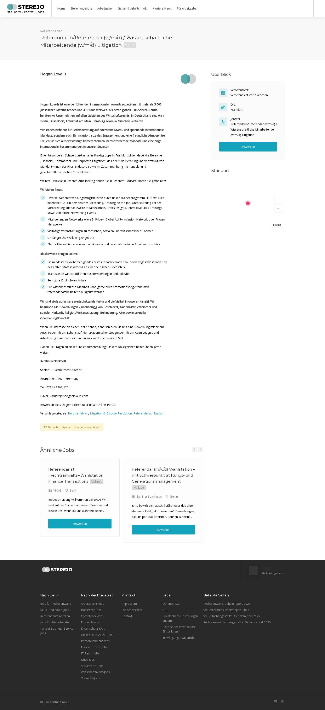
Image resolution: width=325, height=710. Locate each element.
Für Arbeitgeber (187, 8)
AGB (165, 610)
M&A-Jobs (88, 660)
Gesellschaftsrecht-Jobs (97, 635)
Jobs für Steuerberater (55, 622)
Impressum (129, 604)
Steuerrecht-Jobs (92, 666)
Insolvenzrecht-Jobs (94, 647)
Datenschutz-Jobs (93, 628)
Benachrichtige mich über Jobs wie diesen (74, 427)
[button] (278, 200)
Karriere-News (162, 8)
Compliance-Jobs (92, 616)
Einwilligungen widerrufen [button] (179, 638)
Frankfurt (236, 109)
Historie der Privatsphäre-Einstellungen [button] (179, 629)
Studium (158, 413)
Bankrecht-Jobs (91, 610)
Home (61, 8)
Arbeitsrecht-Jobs (92, 604)
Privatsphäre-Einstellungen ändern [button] (180, 618)
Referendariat (51, 31)
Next (200, 449)
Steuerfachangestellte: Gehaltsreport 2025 (231, 616)
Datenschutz (170, 604)
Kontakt (127, 616)
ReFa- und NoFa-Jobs (54, 610)
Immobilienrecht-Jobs (95, 641)
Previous (194, 449)
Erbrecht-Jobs (90, 622)
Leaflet (277, 225)
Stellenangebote (81, 8)
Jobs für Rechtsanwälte (55, 604)
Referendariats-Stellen (55, 616)
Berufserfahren (78, 413)
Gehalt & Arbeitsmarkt (133, 8)
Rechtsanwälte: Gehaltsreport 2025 (226, 604)
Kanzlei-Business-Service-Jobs (57, 630)
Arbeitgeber (105, 8)
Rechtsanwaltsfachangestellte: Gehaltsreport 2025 (237, 622)
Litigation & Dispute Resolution (111, 413)
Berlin (73, 490)
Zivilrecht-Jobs (90, 678)
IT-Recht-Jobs (90, 653)
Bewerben (80, 524)
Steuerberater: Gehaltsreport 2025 (226, 610)
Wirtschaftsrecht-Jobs (95, 672)
